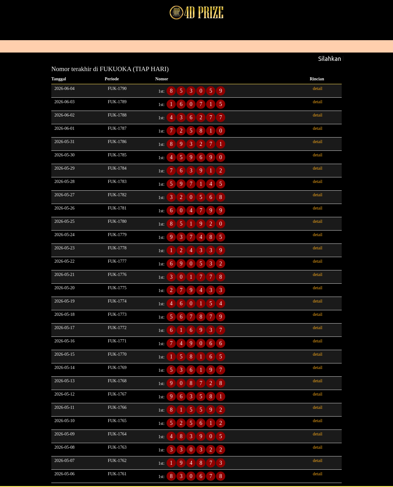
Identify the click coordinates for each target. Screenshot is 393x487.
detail (317, 88)
